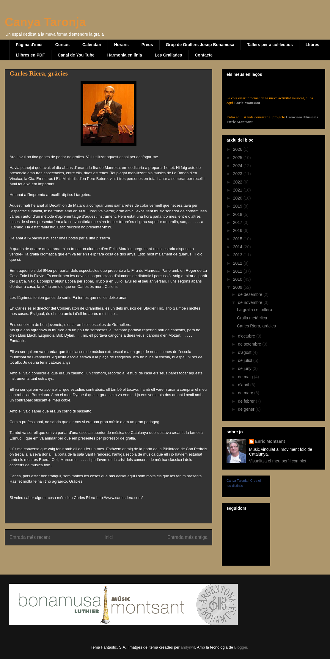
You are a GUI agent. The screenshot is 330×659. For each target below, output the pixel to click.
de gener (246, 409)
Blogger (240, 647)
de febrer (247, 401)
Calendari (91, 44)
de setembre (250, 344)
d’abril (244, 384)
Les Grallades (168, 55)
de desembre (250, 294)
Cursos (62, 44)
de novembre (250, 302)
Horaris (121, 44)
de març (246, 392)
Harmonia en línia (124, 55)
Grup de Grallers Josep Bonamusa (200, 44)
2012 (238, 263)
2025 (238, 157)
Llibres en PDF (30, 55)
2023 (238, 173)
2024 (238, 165)
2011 (238, 271)
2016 (238, 230)
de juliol (245, 360)
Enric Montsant (246, 103)
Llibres (312, 44)
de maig (246, 376)
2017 (238, 222)
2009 (238, 287)
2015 (238, 238)
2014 (238, 246)
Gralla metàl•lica (252, 318)
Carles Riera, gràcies (256, 326)
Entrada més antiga (187, 537)
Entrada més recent (30, 537)
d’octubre (247, 336)
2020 (238, 198)
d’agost (245, 352)
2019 (238, 206)
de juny (245, 368)
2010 (238, 279)
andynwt (188, 647)
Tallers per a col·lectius (270, 44)
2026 (238, 149)
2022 (238, 182)
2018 (238, 214)
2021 (238, 190)
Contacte (204, 55)
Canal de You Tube (76, 55)
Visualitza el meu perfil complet (278, 461)
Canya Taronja (45, 22)
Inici (109, 537)
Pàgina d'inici (29, 44)
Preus (147, 44)
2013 (238, 254)
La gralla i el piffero (254, 309)
